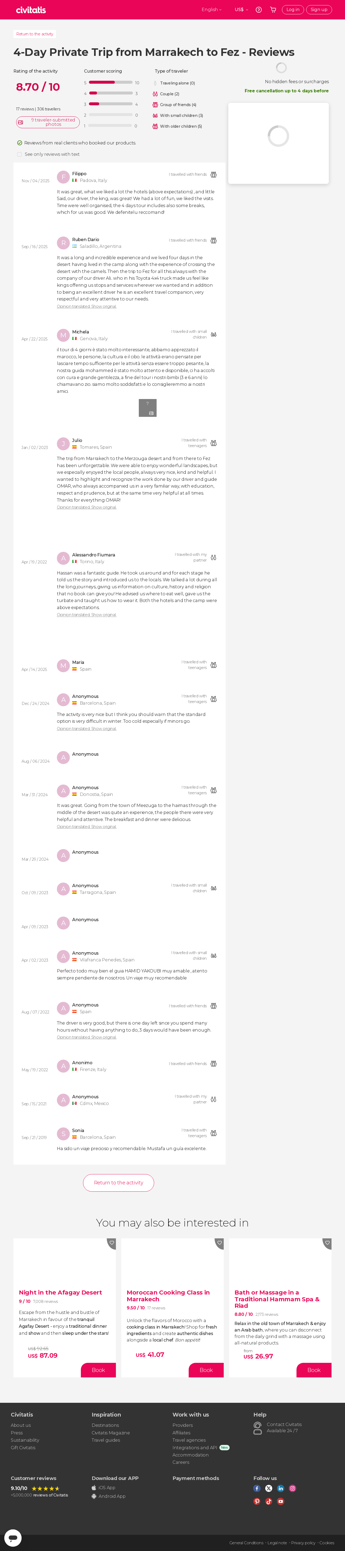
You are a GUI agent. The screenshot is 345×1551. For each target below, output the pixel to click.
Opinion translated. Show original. (86, 306)
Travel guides (106, 1440)
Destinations (105, 1425)
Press (16, 1432)
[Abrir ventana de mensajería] (13, 1538)
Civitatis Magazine (111, 1432)
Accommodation (190, 1455)
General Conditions (246, 1542)
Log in (293, 9)
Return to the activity (34, 34)
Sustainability (25, 1440)
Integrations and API (194, 1447)
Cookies (326, 1542)
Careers (180, 1462)
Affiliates (181, 1432)
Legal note (277, 1542)
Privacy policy (303, 1542)
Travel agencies (188, 1440)
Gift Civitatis (23, 1447)
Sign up (319, 9)
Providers (182, 1425)
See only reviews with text (52, 154)
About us (20, 1425)
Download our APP (115, 1478)
